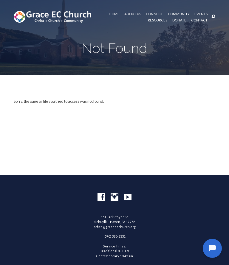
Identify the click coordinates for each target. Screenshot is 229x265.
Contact (199, 20)
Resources (157, 20)
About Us (132, 14)
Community (179, 14)
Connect (154, 14)
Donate (179, 20)
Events (201, 14)
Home (114, 14)
